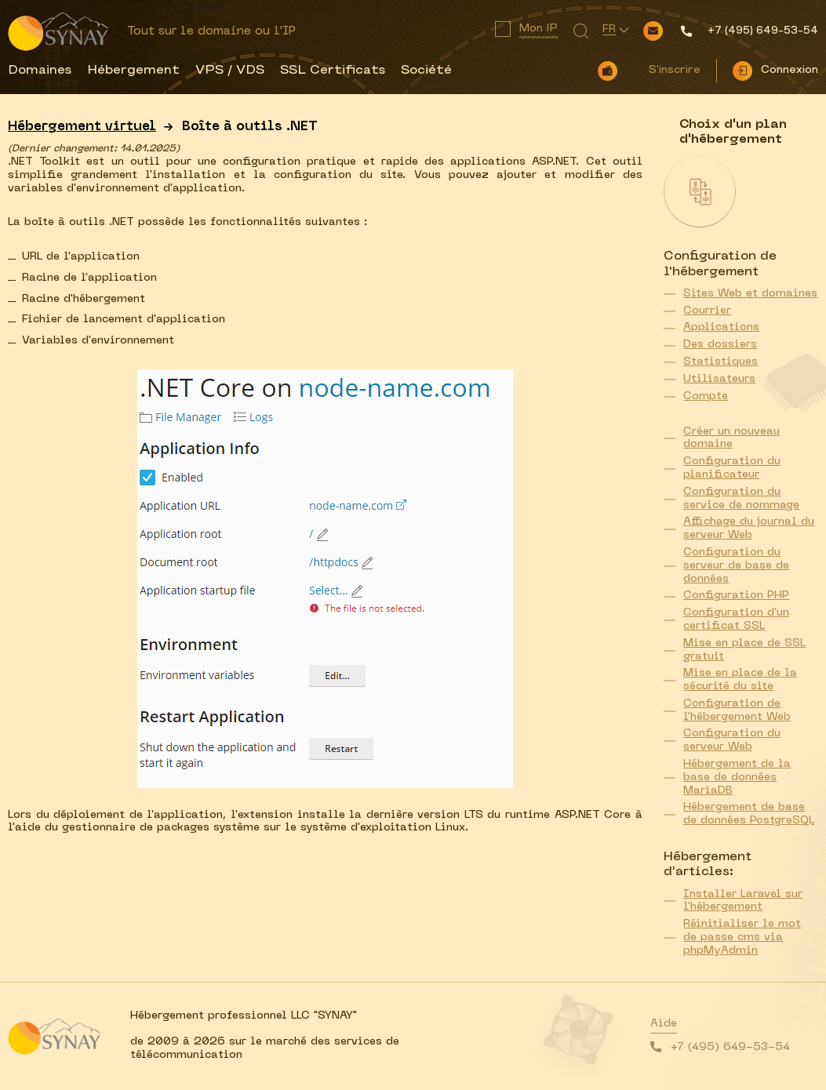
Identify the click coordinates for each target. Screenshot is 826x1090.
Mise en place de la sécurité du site (740, 680)
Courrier (707, 311)
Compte (705, 396)
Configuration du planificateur (732, 468)
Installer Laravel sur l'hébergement (742, 901)
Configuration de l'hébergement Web (737, 710)
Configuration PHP (736, 595)
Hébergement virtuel (82, 127)
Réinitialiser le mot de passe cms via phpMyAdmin (742, 937)
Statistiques (720, 362)
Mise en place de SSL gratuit (744, 650)
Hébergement (133, 70)
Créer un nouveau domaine (731, 438)
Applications (721, 327)
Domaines (39, 70)
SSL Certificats (332, 70)
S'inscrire (674, 70)
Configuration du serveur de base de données (736, 565)
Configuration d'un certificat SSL (736, 619)
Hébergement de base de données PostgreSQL (748, 814)
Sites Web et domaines (750, 294)
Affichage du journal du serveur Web (748, 528)
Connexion (789, 70)
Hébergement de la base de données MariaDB (737, 777)
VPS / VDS (229, 70)
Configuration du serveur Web (732, 740)
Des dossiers (720, 345)
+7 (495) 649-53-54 (730, 1047)
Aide (663, 1024)
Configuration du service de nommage (741, 498)
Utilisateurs (719, 379)
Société (426, 70)
